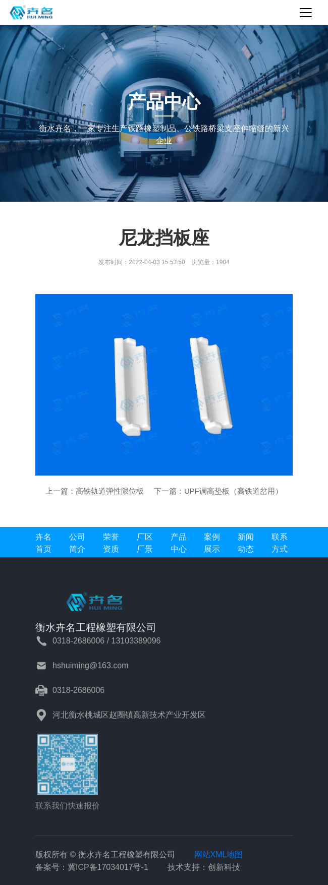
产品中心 (179, 547)
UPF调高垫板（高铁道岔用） (233, 491)
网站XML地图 (218, 859)
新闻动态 (246, 547)
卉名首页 (43, 547)
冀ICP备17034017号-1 (108, 871)
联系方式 (279, 547)
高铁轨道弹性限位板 (110, 491)
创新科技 (224, 871)
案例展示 (212, 547)
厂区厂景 (145, 547)
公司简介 (77, 547)
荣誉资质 (111, 547)
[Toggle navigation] (306, 13)
